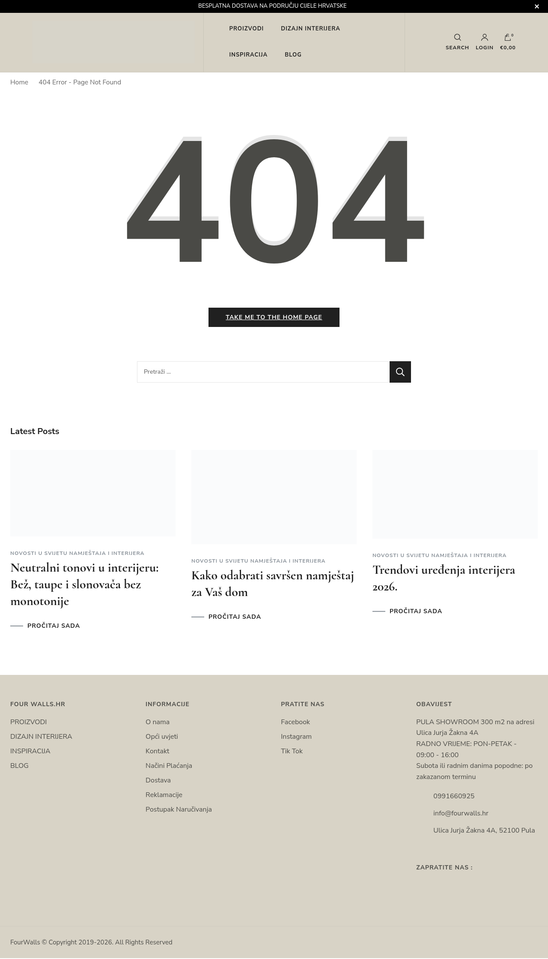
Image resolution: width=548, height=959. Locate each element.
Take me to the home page (274, 318)
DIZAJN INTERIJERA (310, 29)
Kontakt (157, 752)
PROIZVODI (246, 29)
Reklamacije (164, 795)
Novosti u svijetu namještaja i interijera (77, 554)
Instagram (296, 737)
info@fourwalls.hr (460, 814)
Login (485, 42)
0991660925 (453, 797)
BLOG (293, 55)
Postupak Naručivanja (179, 810)
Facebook (295, 723)
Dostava (158, 781)
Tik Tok (292, 752)
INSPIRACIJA (248, 55)
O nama (158, 723)
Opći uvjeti (162, 737)
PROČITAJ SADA (53, 626)
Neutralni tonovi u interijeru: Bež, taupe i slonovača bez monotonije (84, 584)
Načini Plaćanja (169, 766)
